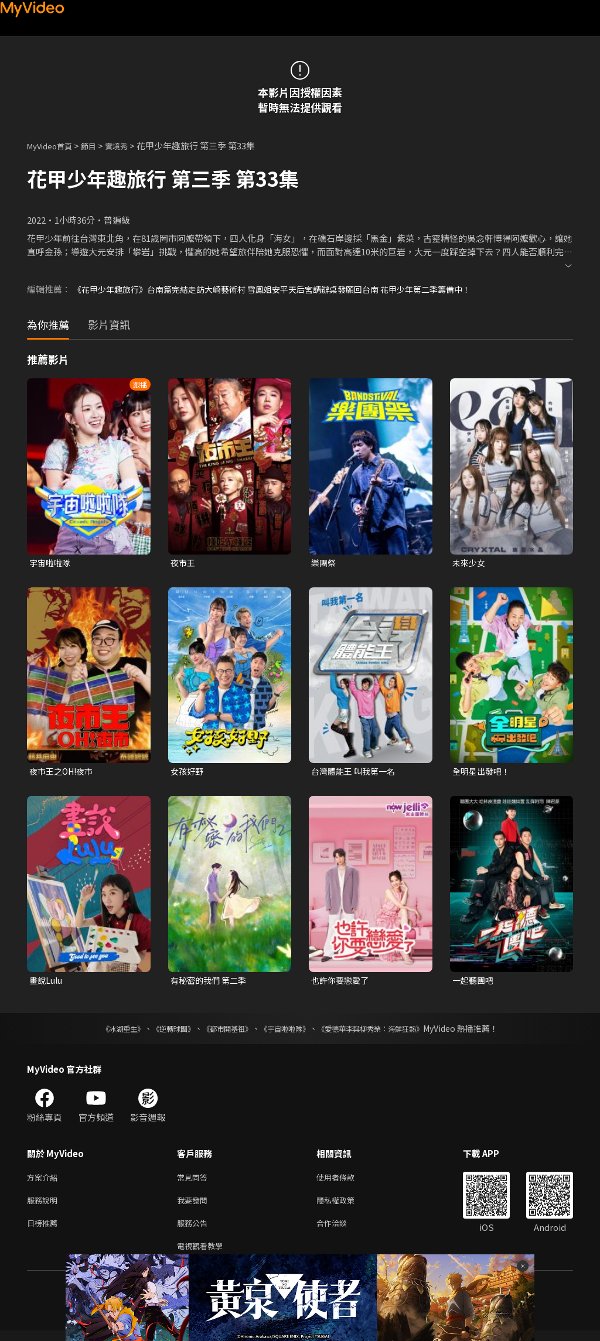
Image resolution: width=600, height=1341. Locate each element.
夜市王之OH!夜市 (63, 773)
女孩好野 (188, 773)
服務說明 (44, 1206)
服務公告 (194, 1230)
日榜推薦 (44, 1230)
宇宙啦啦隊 (51, 563)
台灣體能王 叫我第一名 (356, 773)
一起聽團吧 (474, 983)
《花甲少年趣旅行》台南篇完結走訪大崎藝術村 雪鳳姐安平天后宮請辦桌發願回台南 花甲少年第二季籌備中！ (286, 289)
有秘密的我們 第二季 (211, 983)
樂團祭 (324, 563)
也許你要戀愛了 (342, 983)
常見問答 (194, 1181)
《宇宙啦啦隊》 (287, 1032)
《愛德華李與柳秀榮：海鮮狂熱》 (385, 1032)
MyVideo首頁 (53, 145)
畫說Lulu (47, 983)
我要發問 (194, 1206)
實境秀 (128, 145)
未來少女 (470, 563)
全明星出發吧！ (483, 773)
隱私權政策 (345, 1206)
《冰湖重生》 (102, 1032)
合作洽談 (341, 1230)
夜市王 (184, 563)
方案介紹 (44, 1181)
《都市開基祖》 (221, 1032)
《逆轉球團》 (160, 1032)
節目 (98, 145)
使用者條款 (345, 1181)
